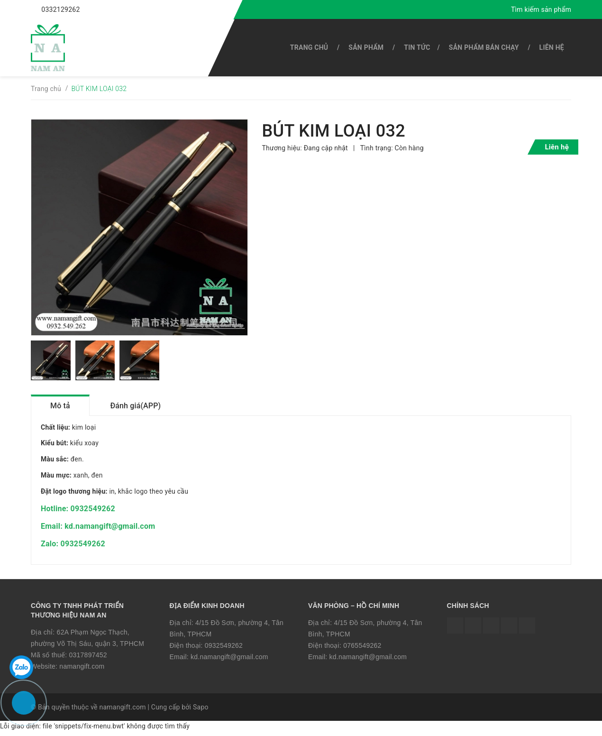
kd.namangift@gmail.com (229, 660)
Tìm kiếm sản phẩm (541, 9)
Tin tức (417, 47)
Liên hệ (551, 47)
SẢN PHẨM (365, 47)
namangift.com (81, 669)
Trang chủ (309, 47)
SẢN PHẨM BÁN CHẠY (484, 47)
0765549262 (362, 649)
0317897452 (88, 658)
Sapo (201, 711)
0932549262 (224, 649)
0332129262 (60, 9)
